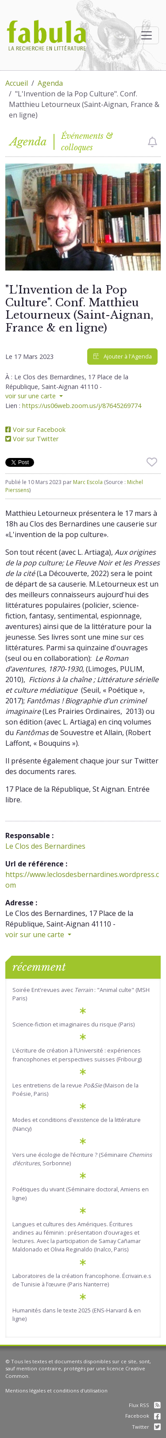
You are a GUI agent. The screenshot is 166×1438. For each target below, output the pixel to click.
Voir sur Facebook (35, 429)
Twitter (146, 1426)
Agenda (50, 83)
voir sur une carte (31, 396)
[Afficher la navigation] (146, 35)
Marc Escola (88, 482)
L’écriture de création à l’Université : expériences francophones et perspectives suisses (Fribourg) (77, 1054)
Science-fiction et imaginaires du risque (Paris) (73, 1024)
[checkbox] (152, 142)
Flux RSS (145, 1405)
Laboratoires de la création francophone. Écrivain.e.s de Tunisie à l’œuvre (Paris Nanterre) (81, 1280)
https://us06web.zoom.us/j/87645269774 (81, 405)
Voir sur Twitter (31, 439)
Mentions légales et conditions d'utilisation (56, 1390)
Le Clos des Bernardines (45, 846)
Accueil (16, 83)
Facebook (143, 1415)
